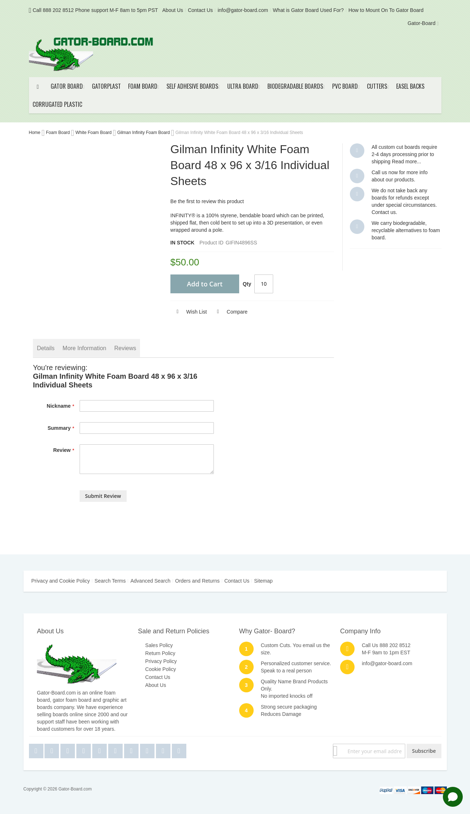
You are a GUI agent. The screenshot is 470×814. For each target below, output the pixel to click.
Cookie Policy (160, 669)
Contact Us (200, 10)
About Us (172, 10)
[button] (188, 312)
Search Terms (110, 581)
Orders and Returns (197, 581)
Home (35, 132)
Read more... (406, 161)
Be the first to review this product (207, 201)
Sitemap (263, 581)
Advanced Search (150, 581)
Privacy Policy (161, 661)
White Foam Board (94, 132)
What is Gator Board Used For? (308, 10)
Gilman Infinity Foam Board (144, 132)
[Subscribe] (424, 751)
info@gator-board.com (242, 10)
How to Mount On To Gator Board (386, 10)
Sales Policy (159, 645)
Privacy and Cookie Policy (60, 581)
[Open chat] (453, 797)
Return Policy (160, 653)
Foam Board (58, 132)
